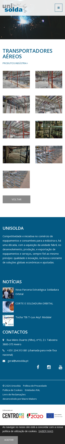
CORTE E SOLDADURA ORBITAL (34, 303)
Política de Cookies (13, 390)
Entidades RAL (32, 390)
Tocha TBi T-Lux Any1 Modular (33, 317)
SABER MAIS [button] (45, 431)
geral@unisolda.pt (18, 360)
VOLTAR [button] (21, 211)
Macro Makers (29, 398)
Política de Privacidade (35, 385)
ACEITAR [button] (9, 440)
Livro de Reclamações (14, 394)
